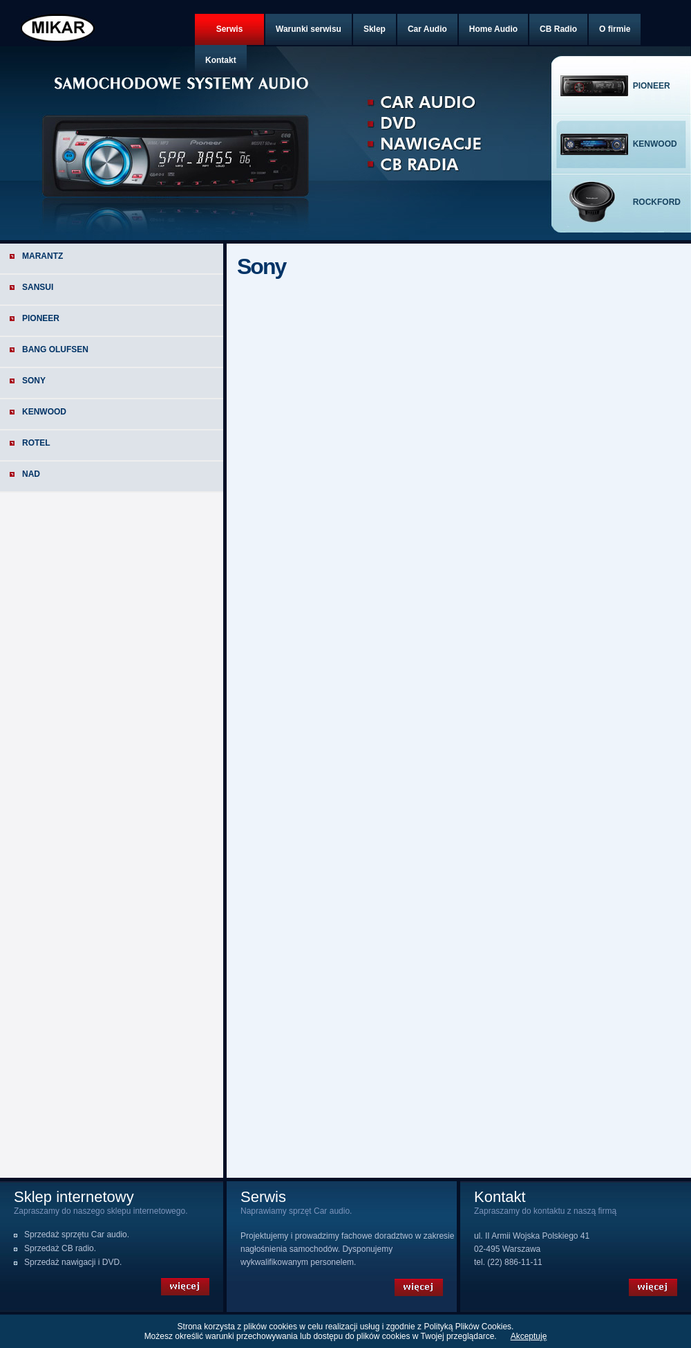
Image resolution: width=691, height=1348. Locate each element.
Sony (34, 380)
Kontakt (220, 60)
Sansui (37, 287)
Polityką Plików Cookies (467, 1326)
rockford (657, 202)
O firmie (614, 29)
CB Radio (558, 29)
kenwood (655, 144)
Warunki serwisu (308, 29)
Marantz (42, 256)
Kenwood (44, 412)
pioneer (651, 86)
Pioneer (40, 318)
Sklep (374, 29)
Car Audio (427, 29)
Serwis (229, 29)
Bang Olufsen (55, 349)
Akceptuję (529, 1336)
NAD (31, 474)
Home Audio (493, 29)
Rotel (36, 443)
